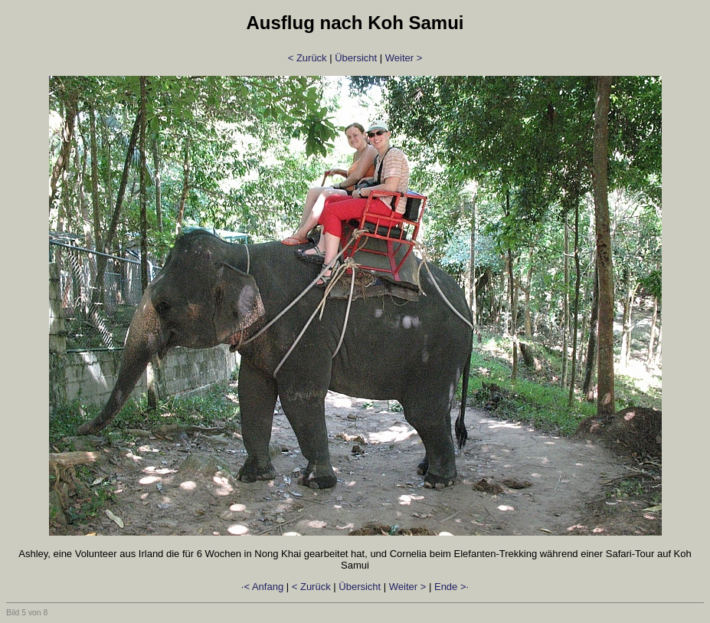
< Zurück (307, 58)
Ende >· (451, 586)
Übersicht (356, 58)
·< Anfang (262, 586)
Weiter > (404, 58)
